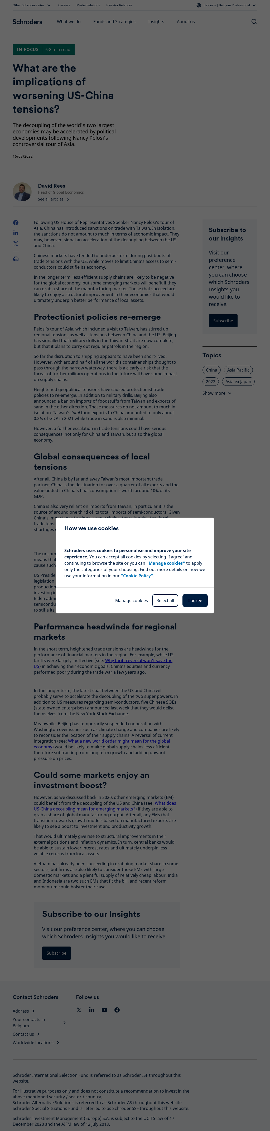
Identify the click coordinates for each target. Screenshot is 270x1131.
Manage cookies (131, 600)
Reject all (165, 600)
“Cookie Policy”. (138, 576)
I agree (195, 600)
